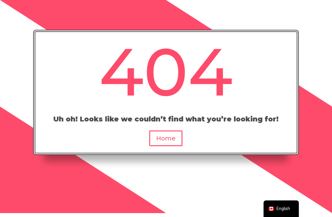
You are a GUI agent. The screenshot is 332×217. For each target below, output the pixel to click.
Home (165, 138)
